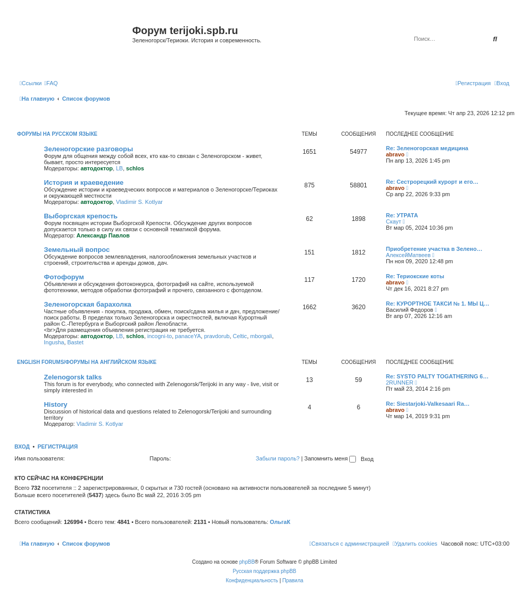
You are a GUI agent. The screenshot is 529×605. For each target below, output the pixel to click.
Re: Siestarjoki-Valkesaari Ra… (428, 404)
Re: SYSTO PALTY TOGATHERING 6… (437, 376)
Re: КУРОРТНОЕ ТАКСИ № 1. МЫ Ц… (437, 303)
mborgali (261, 336)
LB (119, 168)
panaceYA (188, 336)
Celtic (240, 336)
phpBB (247, 562)
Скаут (393, 221)
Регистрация (58, 446)
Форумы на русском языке (57, 134)
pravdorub (217, 336)
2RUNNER (399, 382)
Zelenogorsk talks (73, 377)
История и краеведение (83, 182)
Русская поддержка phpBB (264, 571)
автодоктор (97, 168)
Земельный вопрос (77, 249)
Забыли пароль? (278, 458)
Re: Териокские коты (415, 276)
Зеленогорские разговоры (88, 149)
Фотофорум (64, 277)
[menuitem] (51, 83)
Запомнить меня (330, 458)
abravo (395, 154)
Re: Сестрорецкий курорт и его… (432, 182)
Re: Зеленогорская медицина (427, 148)
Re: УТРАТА (402, 215)
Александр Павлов (103, 235)
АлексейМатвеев (408, 255)
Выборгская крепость (81, 216)
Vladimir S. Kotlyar (139, 202)
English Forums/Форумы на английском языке (87, 362)
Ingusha (54, 342)
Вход (21, 446)
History (55, 404)
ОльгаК (280, 522)
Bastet (75, 342)
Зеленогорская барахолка (87, 304)
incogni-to (159, 336)
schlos (135, 168)
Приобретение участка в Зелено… (434, 249)
